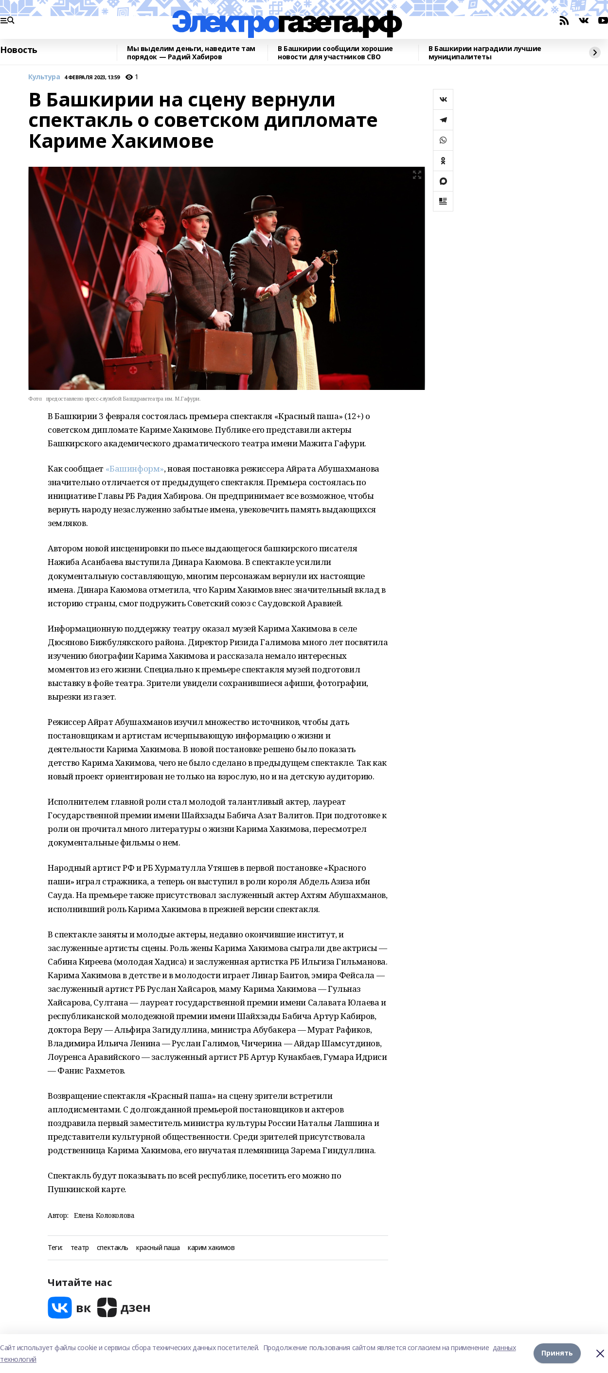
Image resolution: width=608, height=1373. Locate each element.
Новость (18, 50)
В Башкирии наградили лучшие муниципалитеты (485, 53)
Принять (557, 1353)
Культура (44, 77)
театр (80, 1248)
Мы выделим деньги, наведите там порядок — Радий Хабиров (191, 53)
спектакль (112, 1248)
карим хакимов (211, 1248)
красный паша (158, 1248)
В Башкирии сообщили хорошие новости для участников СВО (335, 53)
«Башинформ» (135, 468)
